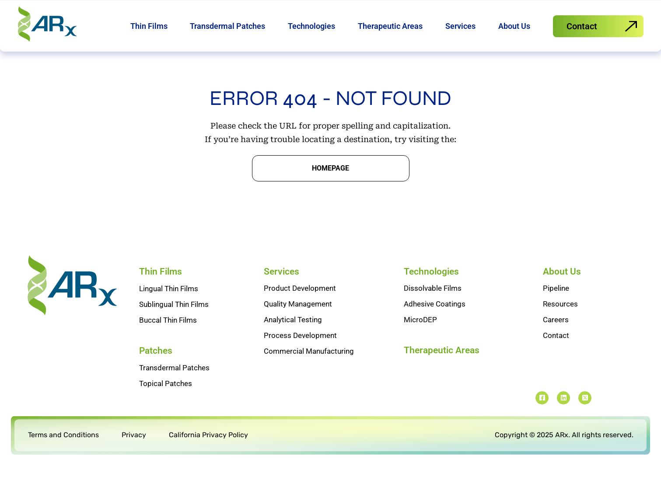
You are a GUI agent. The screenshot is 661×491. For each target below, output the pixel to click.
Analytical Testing (293, 338)
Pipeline (556, 307)
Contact (556, 354)
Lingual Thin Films (168, 307)
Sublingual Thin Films (174, 323)
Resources (560, 322)
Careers (556, 338)
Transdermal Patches (174, 386)
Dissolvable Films (433, 307)
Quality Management (298, 322)
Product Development (300, 307)
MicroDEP (420, 338)
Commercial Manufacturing (309, 370)
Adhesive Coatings (434, 322)
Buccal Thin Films (168, 338)
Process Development (300, 354)
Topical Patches (165, 402)
